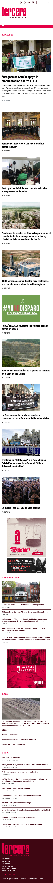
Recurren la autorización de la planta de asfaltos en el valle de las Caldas (26, 372)
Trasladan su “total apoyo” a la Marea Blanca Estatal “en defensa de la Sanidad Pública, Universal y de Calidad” (24, 463)
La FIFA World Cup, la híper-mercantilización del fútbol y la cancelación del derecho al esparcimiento (24, 780)
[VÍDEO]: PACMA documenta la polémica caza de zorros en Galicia (25, 327)
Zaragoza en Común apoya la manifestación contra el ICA (20, 79)
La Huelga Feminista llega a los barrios (21, 507)
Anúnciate (6, 863)
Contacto (6, 859)
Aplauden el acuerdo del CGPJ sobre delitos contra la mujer (23, 145)
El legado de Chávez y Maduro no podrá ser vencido (21, 795)
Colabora (6, 861)
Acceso (41, 879)
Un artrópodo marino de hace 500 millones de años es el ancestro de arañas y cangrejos (23, 629)
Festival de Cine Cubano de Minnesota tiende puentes (23, 605)
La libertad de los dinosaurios (13, 744)
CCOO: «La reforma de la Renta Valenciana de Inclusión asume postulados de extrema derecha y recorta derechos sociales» (26, 638)
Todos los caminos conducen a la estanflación (20, 772)
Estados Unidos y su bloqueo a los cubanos (18, 817)
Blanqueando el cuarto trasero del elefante (19, 739)
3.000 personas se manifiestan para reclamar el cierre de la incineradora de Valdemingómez (25, 282)
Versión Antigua (9, 871)
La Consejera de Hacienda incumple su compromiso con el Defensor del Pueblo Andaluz (25, 417)
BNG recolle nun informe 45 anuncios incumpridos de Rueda (25, 612)
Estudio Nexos (32, 879)
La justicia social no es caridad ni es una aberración (22, 824)
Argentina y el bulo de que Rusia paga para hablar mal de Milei (26, 810)
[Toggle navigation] (3, 26)
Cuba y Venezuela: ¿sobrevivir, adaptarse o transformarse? (25, 765)
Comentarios (7, 866)
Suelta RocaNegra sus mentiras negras (17, 803)
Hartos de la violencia (10, 735)
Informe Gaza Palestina (11, 757)
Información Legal (10, 868)
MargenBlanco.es (12, 879)
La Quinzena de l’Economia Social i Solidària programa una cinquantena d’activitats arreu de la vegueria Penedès (24, 620)
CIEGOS (4, 730)
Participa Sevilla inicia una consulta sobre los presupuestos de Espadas (24, 190)
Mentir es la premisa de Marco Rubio (16, 788)
